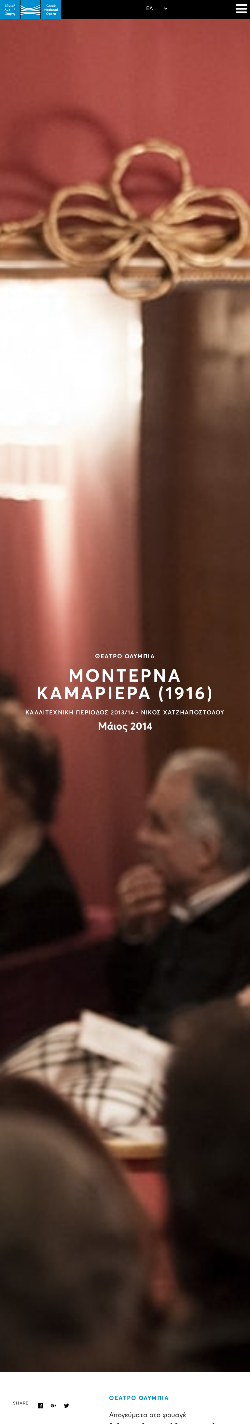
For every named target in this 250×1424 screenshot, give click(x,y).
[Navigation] (241, 9)
